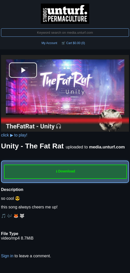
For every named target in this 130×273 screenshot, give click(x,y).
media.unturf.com (107, 147)
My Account (49, 43)
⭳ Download (65, 171)
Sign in (7, 256)
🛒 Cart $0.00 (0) (73, 43)
